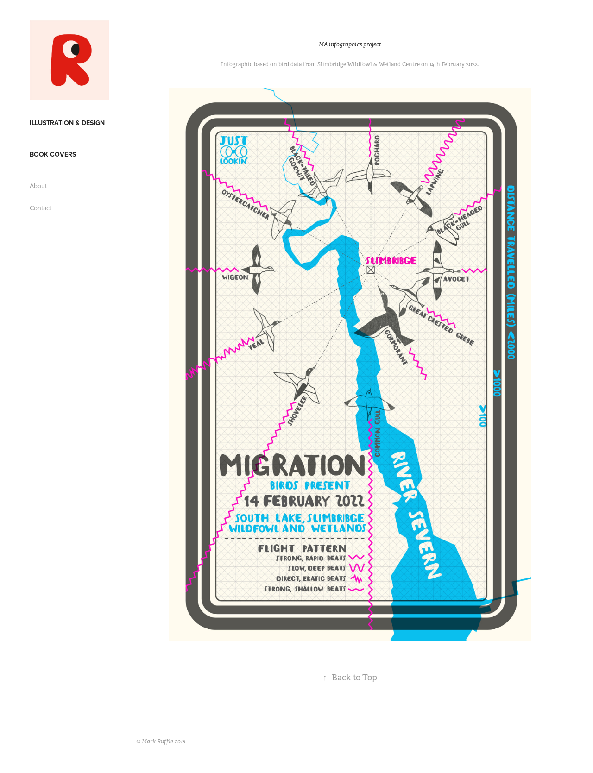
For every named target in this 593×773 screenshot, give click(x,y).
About (38, 185)
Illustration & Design (67, 122)
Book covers (53, 154)
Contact (40, 208)
